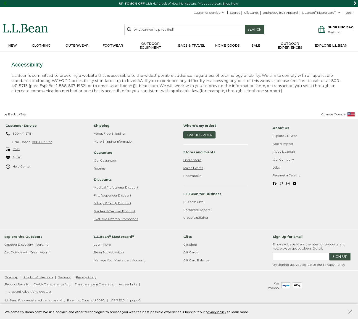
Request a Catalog (286, 175)
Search (254, 29)
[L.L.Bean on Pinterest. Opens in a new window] (281, 183)
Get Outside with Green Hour (27, 252)
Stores (235, 12)
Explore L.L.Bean (285, 136)
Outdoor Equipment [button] (150, 46)
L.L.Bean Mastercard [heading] (114, 236)
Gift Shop (190, 244)
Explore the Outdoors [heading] (23, 237)
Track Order (199, 135)
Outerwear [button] (77, 45)
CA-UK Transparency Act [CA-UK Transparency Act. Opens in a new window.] (52, 284)
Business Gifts (193, 202)
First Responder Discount (112, 195)
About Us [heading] (281, 128)
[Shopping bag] (335, 27)
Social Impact (283, 144)
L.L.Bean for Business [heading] (202, 194)
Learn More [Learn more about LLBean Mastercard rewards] (102, 244)
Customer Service (209, 12)
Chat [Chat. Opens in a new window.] (13, 149)
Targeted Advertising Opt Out (29, 291)
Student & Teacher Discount (114, 211)
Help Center (18, 167)
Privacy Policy (334, 264)
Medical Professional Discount (116, 187)
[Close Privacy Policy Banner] (350, 312)
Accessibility (128, 284)
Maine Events (193, 168)
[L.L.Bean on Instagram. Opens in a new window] (288, 183)
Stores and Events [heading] (199, 152)
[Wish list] (340, 32)
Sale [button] (256, 45)
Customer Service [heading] (21, 126)
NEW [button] (12, 45)
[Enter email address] (301, 256)
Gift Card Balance (196, 260)
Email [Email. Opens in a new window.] (13, 157)
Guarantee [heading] (103, 153)
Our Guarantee (105, 160)
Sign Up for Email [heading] (288, 237)
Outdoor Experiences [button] (290, 46)
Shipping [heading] (101, 126)
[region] (179, 3)
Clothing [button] (41, 45)
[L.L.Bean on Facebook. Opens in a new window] (274, 183)
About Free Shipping (109, 133)
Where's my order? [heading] (199, 126)
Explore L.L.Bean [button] (331, 45)
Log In (349, 12)
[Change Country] (338, 115)
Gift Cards (251, 12)
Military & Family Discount (112, 203)
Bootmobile (192, 176)
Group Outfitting (195, 217)
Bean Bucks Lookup (109, 252)
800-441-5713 (19, 134)
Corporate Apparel (197, 210)
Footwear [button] (113, 45)
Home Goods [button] (227, 45)
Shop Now (230, 3)
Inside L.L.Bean (284, 151)
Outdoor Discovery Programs (26, 244)
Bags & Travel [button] (191, 45)
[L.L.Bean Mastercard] (322, 13)
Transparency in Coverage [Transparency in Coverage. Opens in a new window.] (94, 284)
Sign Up (339, 256)
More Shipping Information (114, 141)
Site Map (11, 277)
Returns (99, 168)
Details (318, 248)
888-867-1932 (42, 142)
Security (64, 277)
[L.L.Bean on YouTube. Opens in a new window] (294, 183)
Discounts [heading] (103, 180)
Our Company (283, 159)
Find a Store (192, 160)
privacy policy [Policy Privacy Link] (216, 312)
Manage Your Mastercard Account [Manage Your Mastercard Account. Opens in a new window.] (119, 260)
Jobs (276, 167)
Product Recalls (16, 284)
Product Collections (38, 277)
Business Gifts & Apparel (280, 12)
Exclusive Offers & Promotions (116, 219)
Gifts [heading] (187, 237)
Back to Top (15, 114)
